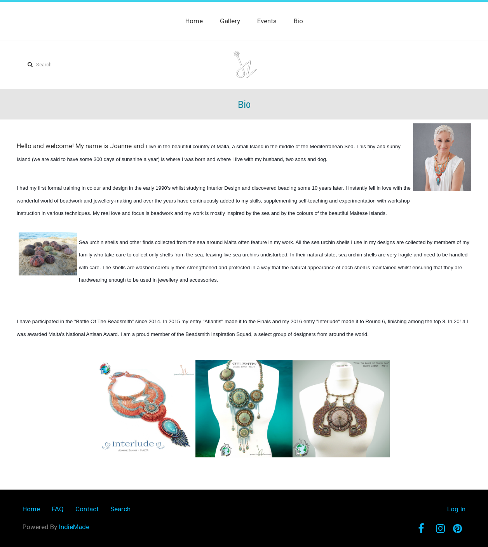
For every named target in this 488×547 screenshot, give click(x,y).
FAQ (58, 509)
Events (267, 21)
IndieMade (74, 527)
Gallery (230, 21)
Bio (298, 21)
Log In (456, 509)
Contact (87, 509)
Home (194, 21)
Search (120, 509)
